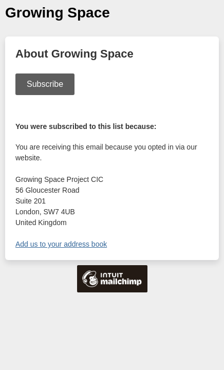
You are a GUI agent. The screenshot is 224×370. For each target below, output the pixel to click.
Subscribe (45, 84)
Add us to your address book (61, 244)
